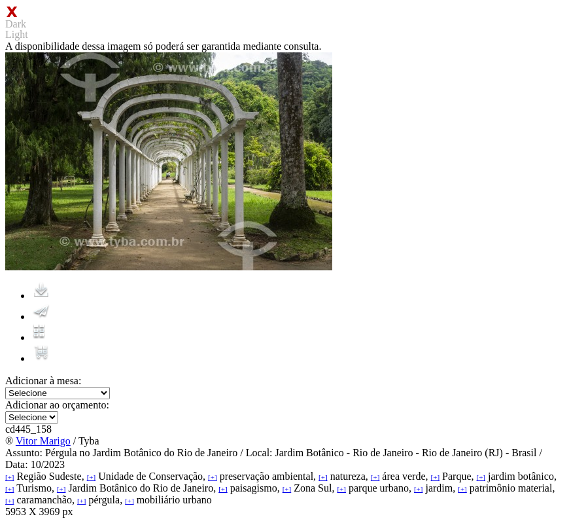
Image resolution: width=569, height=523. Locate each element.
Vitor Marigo (43, 440)
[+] (9, 477)
